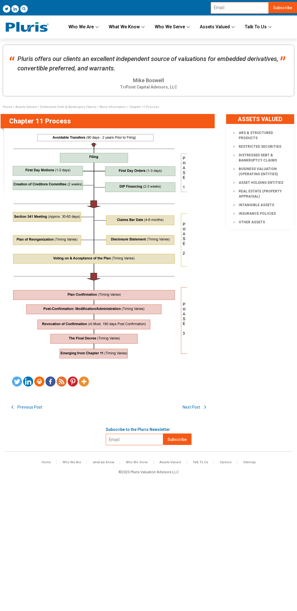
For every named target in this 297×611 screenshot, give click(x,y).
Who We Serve (173, 26)
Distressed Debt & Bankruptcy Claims (68, 107)
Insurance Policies (257, 214)
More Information (112, 107)
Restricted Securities (260, 147)
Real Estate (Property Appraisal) (260, 193)
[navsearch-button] (24, 9)
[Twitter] (6, 9)
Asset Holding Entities (261, 183)
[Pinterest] (73, 382)
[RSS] (62, 382)
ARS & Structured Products (256, 135)
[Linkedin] (28, 382)
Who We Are (84, 26)
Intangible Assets (256, 205)
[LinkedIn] (15, 9)
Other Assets (252, 222)
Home (7, 107)
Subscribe (282, 7)
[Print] (39, 382)
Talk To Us (259, 26)
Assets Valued (218, 26)
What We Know (127, 26)
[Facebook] (50, 382)
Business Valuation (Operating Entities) (258, 171)
